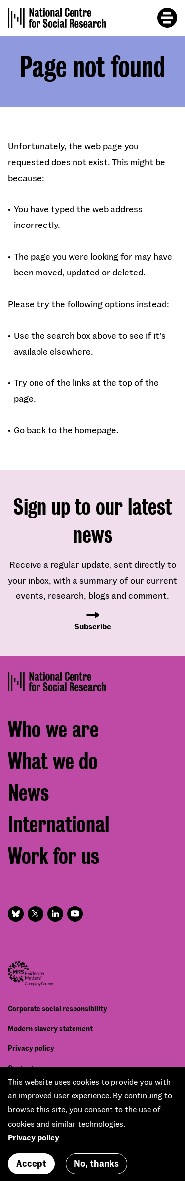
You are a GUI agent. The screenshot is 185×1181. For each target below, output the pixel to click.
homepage (95, 429)
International (58, 825)
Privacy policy (31, 1048)
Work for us (53, 856)
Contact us (25, 1068)
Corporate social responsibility (57, 1008)
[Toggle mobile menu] (167, 18)
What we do (53, 761)
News (28, 793)
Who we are (53, 730)
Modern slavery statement (50, 1028)
